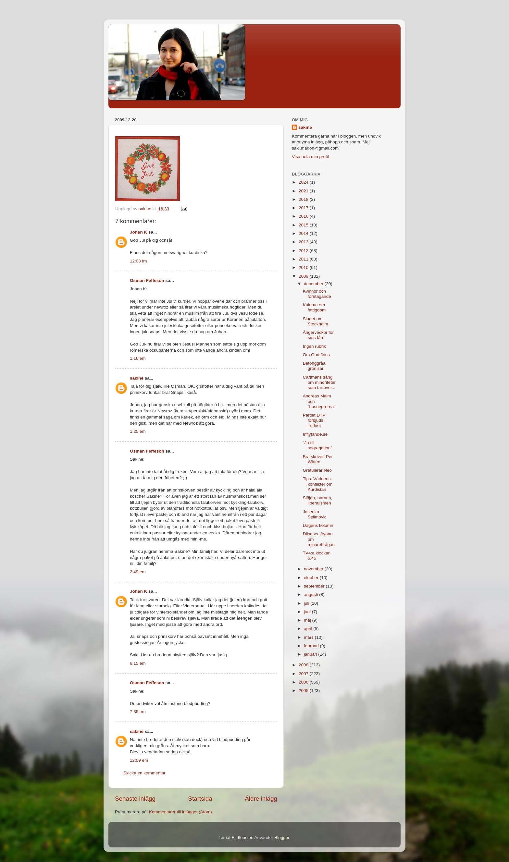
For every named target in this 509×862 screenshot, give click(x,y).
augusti (311, 594)
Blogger (281, 837)
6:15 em (138, 663)
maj (308, 620)
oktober (312, 577)
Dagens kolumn (318, 525)
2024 (304, 182)
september (315, 586)
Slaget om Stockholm (315, 321)
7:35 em (138, 711)
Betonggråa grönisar (314, 366)
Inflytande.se (315, 434)
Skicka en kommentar (144, 773)
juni (308, 611)
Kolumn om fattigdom (314, 307)
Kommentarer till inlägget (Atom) (180, 811)
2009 (304, 276)
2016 (304, 216)
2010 (304, 267)
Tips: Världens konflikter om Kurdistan (318, 484)
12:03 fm (138, 261)
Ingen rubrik (314, 346)
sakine (136, 378)
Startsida (200, 798)
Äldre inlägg (261, 798)
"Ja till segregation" (317, 445)
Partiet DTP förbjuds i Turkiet (314, 420)
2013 (304, 241)
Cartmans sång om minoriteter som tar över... (319, 382)
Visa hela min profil (310, 156)
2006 (304, 682)
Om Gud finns (316, 354)
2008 (304, 664)
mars (309, 637)
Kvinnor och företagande (317, 294)
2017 (304, 207)
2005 (304, 690)
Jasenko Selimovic (315, 514)
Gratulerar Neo (317, 470)
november (314, 568)
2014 (304, 233)
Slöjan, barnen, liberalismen (317, 500)
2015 (304, 225)
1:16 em (138, 358)
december (314, 283)
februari (312, 645)
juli (307, 603)
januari (311, 654)
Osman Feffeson (147, 280)
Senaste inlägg (135, 798)
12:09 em (139, 760)
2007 (304, 673)
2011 (304, 259)
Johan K (138, 232)
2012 (304, 250)
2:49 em (138, 571)
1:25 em (138, 431)
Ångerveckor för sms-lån (318, 335)
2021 (304, 190)
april (308, 628)
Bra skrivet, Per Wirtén (318, 459)
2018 (304, 199)
